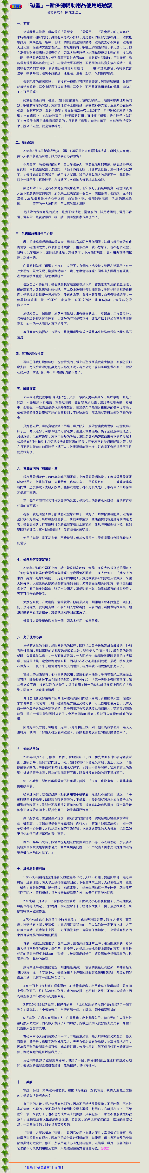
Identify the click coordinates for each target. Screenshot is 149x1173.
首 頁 (57, 1167)
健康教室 (43, 1167)
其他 (30, 1167)
